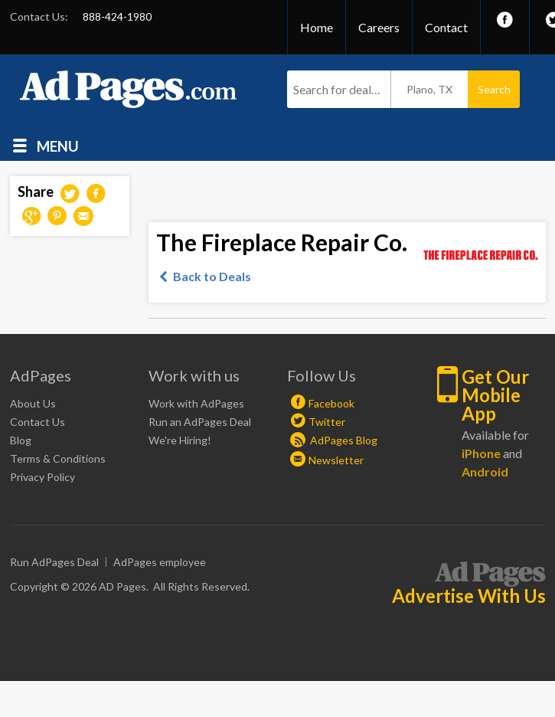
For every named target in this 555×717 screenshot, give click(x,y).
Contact (446, 27)
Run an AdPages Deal (200, 421)
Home (316, 27)
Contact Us (37, 421)
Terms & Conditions (58, 458)
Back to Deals (212, 276)
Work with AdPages (196, 403)
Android (485, 471)
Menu (58, 145)
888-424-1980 (117, 16)
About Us (33, 403)
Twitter (327, 421)
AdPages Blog (333, 440)
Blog (20, 440)
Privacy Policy (42, 476)
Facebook (331, 403)
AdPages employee (159, 561)
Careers (379, 27)
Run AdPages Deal (54, 561)
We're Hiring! (180, 440)
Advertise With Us (469, 596)
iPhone (481, 453)
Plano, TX (429, 89)
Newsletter (336, 460)
